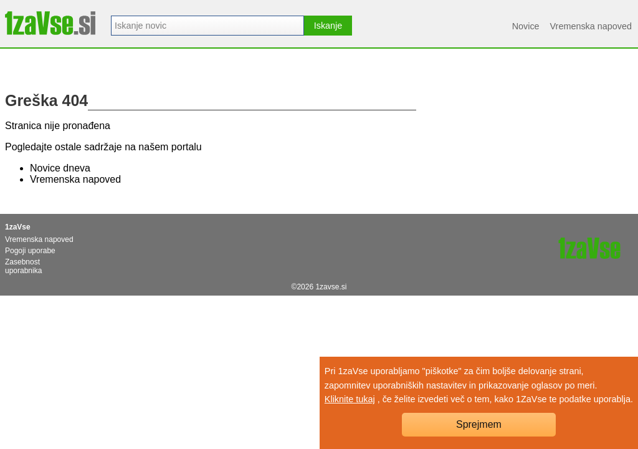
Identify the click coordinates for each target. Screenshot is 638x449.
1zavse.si (330, 286)
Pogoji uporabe (30, 250)
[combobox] (207, 26)
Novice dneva (60, 168)
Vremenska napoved (591, 26)
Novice (526, 26)
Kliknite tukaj (350, 399)
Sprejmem (479, 424)
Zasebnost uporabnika (23, 266)
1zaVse (18, 227)
